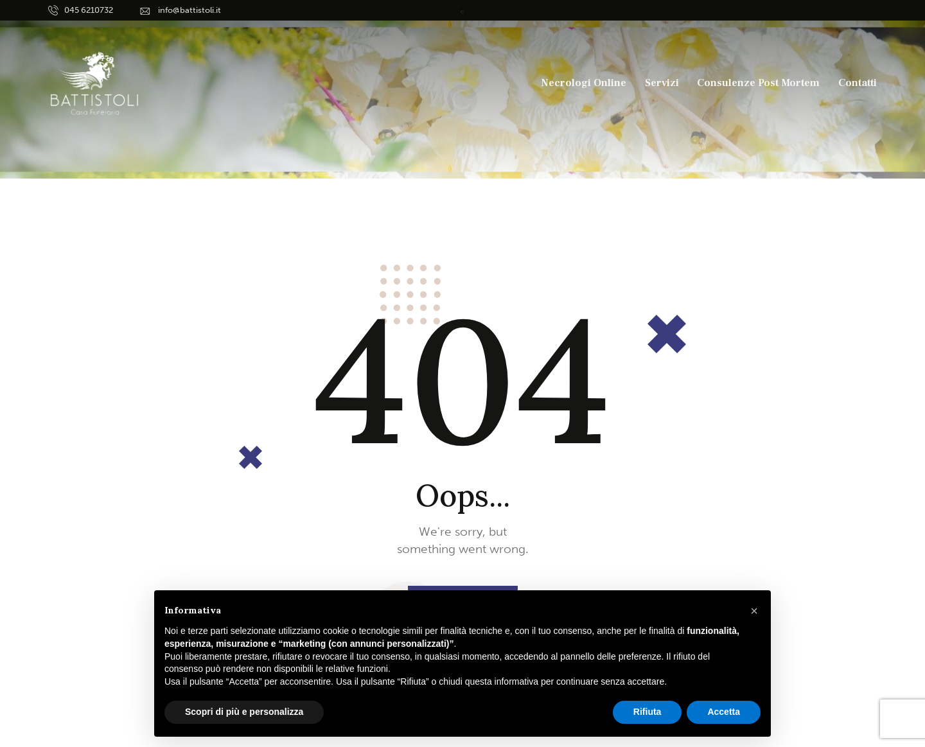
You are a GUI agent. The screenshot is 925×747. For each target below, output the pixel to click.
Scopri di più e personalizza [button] (244, 712)
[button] (754, 611)
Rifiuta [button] (647, 712)
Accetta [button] (723, 712)
